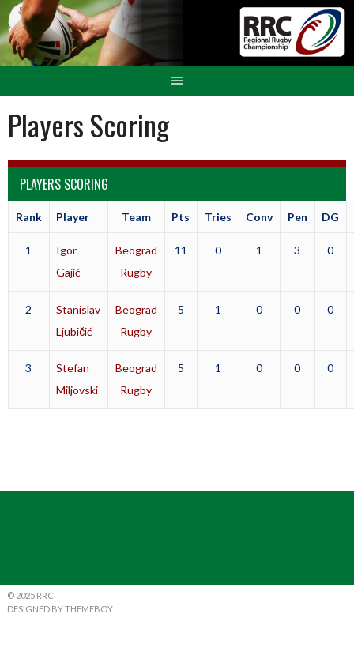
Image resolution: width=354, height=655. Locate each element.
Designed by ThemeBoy (60, 609)
